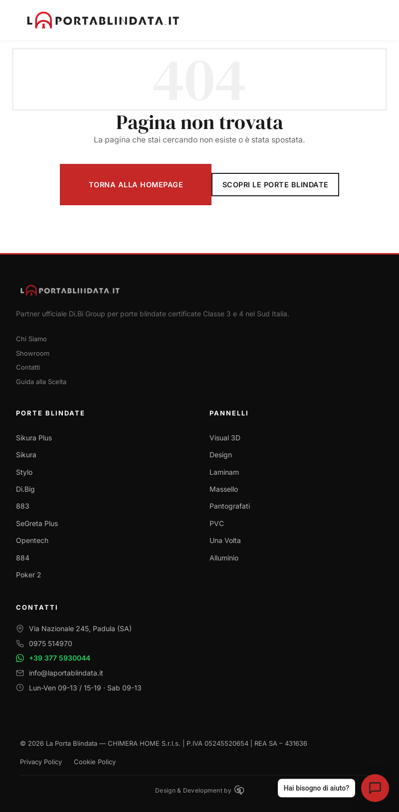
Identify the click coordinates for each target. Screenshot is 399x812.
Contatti (28, 367)
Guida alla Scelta (41, 382)
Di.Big (25, 489)
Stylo (24, 472)
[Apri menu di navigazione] (372, 20)
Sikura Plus (34, 437)
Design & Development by (199, 790)
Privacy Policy (41, 762)
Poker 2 (28, 574)
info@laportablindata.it (66, 673)
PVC (216, 523)
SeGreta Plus (37, 523)
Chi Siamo (31, 339)
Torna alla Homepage (136, 184)
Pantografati (229, 506)
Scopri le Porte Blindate (275, 184)
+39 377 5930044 (59, 658)
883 (22, 506)
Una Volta (225, 540)
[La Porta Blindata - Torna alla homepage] (192, 20)
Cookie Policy (95, 762)
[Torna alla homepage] (199, 290)
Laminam (224, 472)
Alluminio (223, 557)
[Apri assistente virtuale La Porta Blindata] (375, 788)
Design (220, 454)
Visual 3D (224, 437)
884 (22, 557)
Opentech (32, 540)
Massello (223, 489)
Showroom (32, 353)
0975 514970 (50, 643)
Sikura (26, 454)
